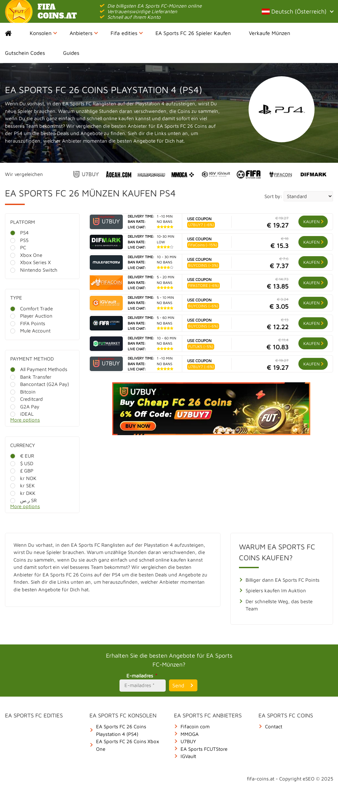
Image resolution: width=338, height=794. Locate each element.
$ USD (21, 463)
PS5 (19, 240)
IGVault (188, 756)
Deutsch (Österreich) (297, 11)
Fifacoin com (195, 726)
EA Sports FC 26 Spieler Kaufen (193, 33)
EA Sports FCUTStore (204, 749)
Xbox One (26, 255)
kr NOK (23, 478)
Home (14, 33)
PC (18, 247)
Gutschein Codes (25, 53)
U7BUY (188, 741)
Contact (273, 726)
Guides (71, 53)
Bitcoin (23, 392)
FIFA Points (27, 323)
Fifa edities (127, 33)
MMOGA (190, 734)
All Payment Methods (38, 369)
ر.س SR (23, 500)
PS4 (19, 232)
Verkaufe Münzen (269, 33)
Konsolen (43, 33)
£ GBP (21, 470)
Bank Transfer (30, 377)
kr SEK (22, 485)
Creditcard (26, 399)
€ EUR (22, 456)
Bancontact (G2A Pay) (39, 384)
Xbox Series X (30, 262)
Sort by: (273, 196)
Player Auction (31, 316)
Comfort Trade (31, 308)
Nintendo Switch (33, 270)
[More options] (47, 421)
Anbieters (84, 33)
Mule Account (30, 330)
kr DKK (22, 493)
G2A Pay (24, 406)
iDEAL (22, 414)
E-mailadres (142, 675)
